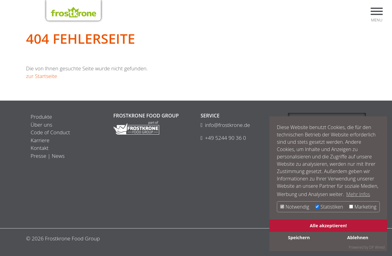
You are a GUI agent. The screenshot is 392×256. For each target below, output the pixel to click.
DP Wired (377, 247)
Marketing (362, 206)
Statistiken (329, 206)
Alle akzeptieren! (328, 225)
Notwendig (294, 206)
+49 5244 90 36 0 (225, 137)
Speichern (299, 237)
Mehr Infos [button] (358, 194)
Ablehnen (357, 237)
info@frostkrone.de (227, 124)
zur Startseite (41, 76)
